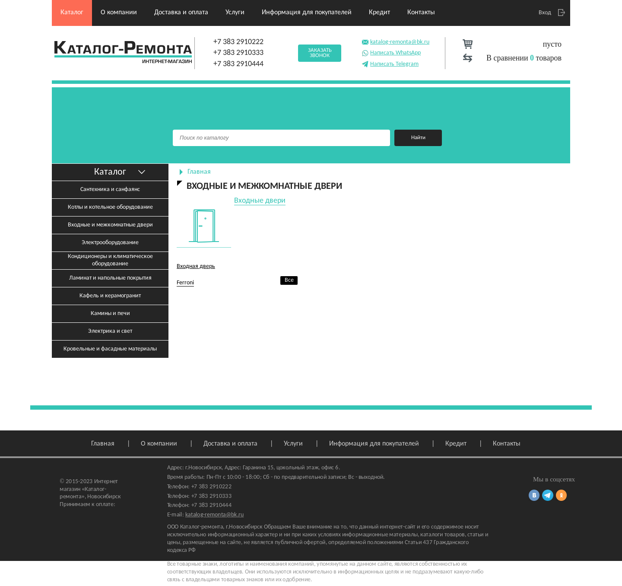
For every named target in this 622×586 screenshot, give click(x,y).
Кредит (379, 12)
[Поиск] (281, 138)
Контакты (421, 12)
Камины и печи (110, 313)
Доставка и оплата (181, 12)
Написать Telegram (390, 63)
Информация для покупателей (307, 12)
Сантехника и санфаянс (110, 189)
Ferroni (185, 283)
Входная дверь (196, 266)
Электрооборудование (110, 242)
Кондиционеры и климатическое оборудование (110, 260)
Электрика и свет (110, 331)
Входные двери (260, 201)
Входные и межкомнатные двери (110, 225)
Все (289, 280)
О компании (119, 12)
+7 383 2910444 (238, 64)
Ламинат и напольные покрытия (110, 278)
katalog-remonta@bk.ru (395, 41)
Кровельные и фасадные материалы (110, 349)
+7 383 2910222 (238, 42)
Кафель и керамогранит (110, 296)
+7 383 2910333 (238, 53)
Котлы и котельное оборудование (110, 207)
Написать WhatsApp (391, 52)
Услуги (234, 12)
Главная (199, 172)
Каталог (71, 12)
